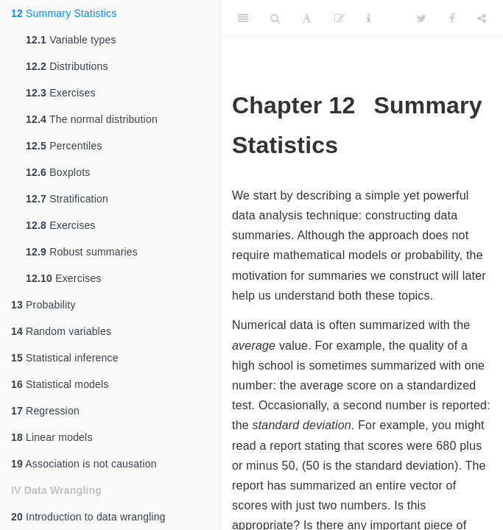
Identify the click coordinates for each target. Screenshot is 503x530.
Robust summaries (82, 252)
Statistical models (60, 384)
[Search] (275, 18)
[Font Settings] (307, 18)
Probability (43, 305)
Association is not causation (84, 464)
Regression (45, 411)
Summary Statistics (63, 13)
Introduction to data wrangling (88, 517)
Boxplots (58, 172)
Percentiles (64, 146)
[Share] (481, 18)
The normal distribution (92, 119)
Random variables (61, 331)
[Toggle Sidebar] (243, 18)
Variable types (71, 40)
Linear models (52, 437)
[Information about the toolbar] (368, 18)
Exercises (61, 93)
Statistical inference (65, 358)
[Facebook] (452, 18)
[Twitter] (421, 18)
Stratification (67, 199)
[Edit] (339, 18)
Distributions (67, 66)
